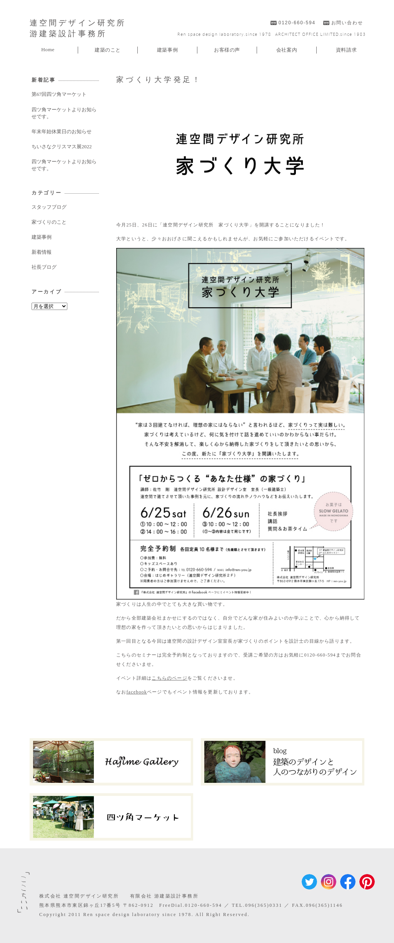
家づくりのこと (49, 222)
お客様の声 (227, 50)
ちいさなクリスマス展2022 (62, 146)
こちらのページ (169, 678)
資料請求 (346, 50)
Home (48, 49)
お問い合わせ (347, 22)
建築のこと (108, 50)
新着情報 (42, 252)
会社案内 (286, 50)
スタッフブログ (49, 207)
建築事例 (167, 50)
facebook (136, 692)
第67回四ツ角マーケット (59, 94)
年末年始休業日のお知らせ (62, 131)
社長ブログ (44, 267)
